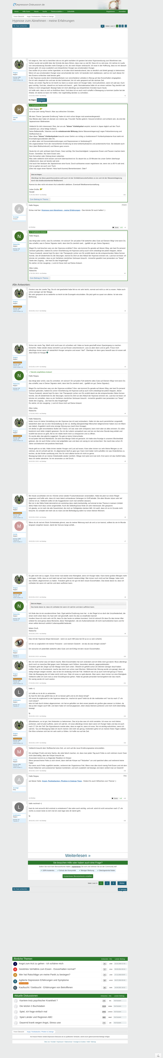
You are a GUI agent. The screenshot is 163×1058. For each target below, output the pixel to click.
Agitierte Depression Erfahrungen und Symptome (44, 980)
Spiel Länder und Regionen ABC (36, 1017)
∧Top (158, 1055)
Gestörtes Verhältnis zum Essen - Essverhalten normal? (47, 969)
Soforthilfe (70, 11)
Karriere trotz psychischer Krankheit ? (39, 1000)
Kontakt (53, 1042)
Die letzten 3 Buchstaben (32, 1006)
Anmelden (122, 11)
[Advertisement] (70, 43)
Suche (45, 11)
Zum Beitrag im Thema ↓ (39, 199)
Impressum (60, 1042)
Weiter (122, 883)
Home (16, 11)
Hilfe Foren (26, 11)
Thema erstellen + (57, 11)
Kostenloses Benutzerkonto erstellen (78, 876)
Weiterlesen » (78, 855)
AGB (88, 1042)
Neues (36, 11)
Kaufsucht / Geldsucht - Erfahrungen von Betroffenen (46, 987)
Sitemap (93, 1042)
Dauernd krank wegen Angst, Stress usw (40, 1022)
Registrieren (110, 11)
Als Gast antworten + (21, 26)
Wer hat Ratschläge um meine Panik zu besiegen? (44, 974)
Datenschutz (68, 1042)
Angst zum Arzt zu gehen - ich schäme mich (41, 963)
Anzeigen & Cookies (79, 1042)
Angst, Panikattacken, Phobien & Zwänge (40, 1032)
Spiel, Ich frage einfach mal (33, 1011)
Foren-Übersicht (19, 1032)
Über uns (47, 1042)
